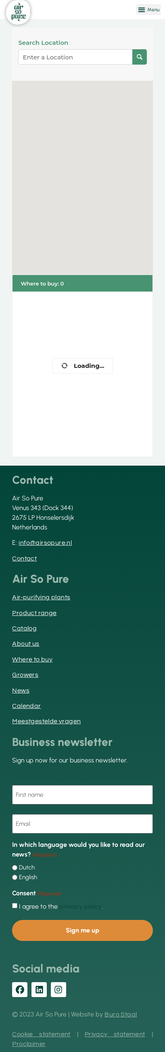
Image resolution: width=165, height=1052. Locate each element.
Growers (25, 675)
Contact (24, 558)
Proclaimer (29, 1044)
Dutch (27, 868)
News (20, 690)
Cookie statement (41, 1034)
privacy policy (80, 906)
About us (25, 643)
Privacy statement (115, 1034)
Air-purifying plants (41, 597)
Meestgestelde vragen (46, 721)
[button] (148, 9)
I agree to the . (61, 906)
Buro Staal (120, 1014)
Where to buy (32, 659)
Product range (34, 613)
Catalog (24, 628)
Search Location (43, 43)
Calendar (26, 706)
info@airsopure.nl (45, 543)
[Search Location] (139, 57)
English (28, 877)
